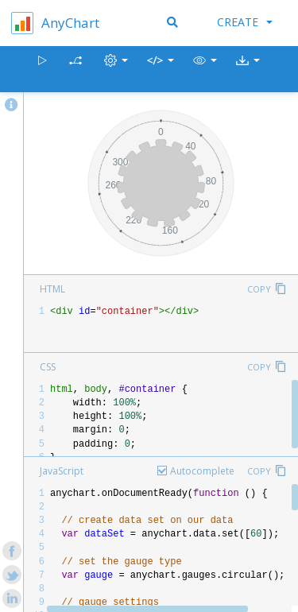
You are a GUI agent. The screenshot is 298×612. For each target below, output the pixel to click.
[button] (205, 69)
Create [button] (245, 21)
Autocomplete (202, 471)
